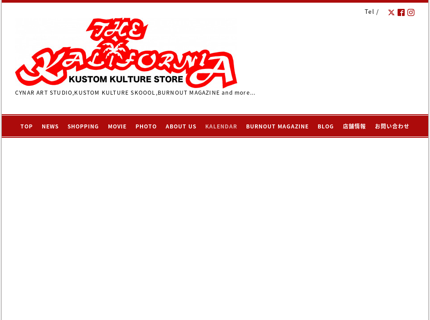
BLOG (326, 126)
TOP (26, 126)
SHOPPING (83, 126)
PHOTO (146, 126)
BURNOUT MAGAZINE (277, 126)
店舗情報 (354, 126)
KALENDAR (221, 126)
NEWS (50, 126)
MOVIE (117, 126)
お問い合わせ (392, 126)
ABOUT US (181, 126)
